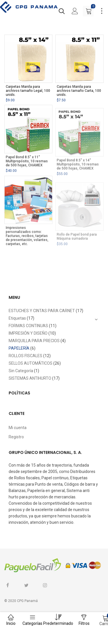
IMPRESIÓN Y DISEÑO (28, 333)
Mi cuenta (17, 427)
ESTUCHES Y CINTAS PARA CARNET (42, 310)
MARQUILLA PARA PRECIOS (34, 340)
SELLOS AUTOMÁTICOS (30, 363)
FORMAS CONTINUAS (28, 325)
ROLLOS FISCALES (25, 355)
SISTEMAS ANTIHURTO (30, 378)
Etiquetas (17, 318)
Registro (16, 437)
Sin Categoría (21, 370)
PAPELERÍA (19, 348)
